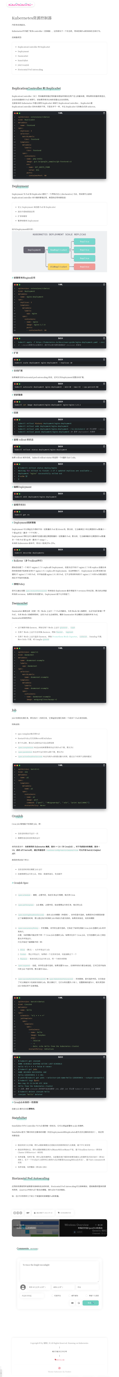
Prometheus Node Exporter (64, 636)
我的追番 (48, 4)
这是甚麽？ (80, 4)
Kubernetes (66, 1213)
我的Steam (59, 4)
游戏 (40, 4)
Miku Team (92, 4)
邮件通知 (73, 1295)
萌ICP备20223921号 (59, 1365)
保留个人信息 (92, 1295)
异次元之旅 (59, 1373)
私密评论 (56, 1295)
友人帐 (70, 4)
